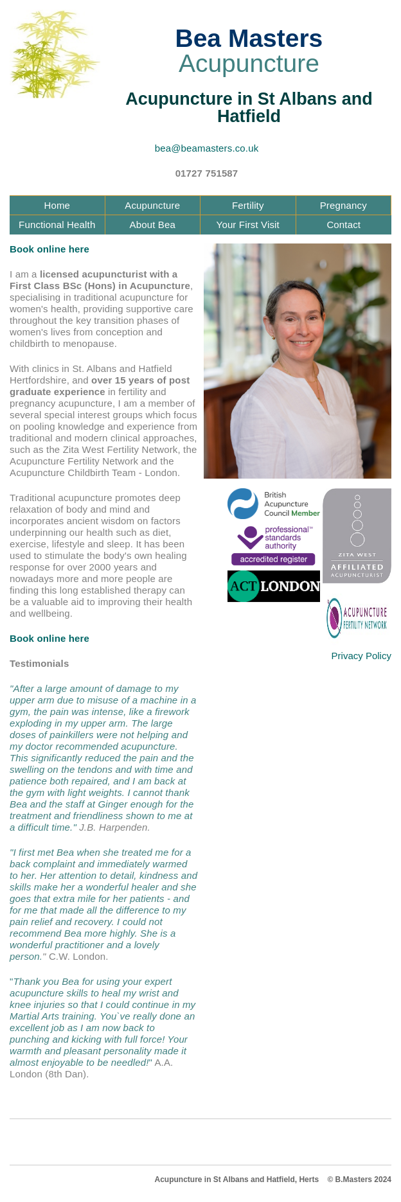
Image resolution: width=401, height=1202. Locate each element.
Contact (343, 224)
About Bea (152, 224)
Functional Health (57, 224)
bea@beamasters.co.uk (207, 148)
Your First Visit (248, 224)
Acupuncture (152, 205)
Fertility (248, 205)
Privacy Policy (361, 655)
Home (57, 205)
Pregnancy (343, 205)
